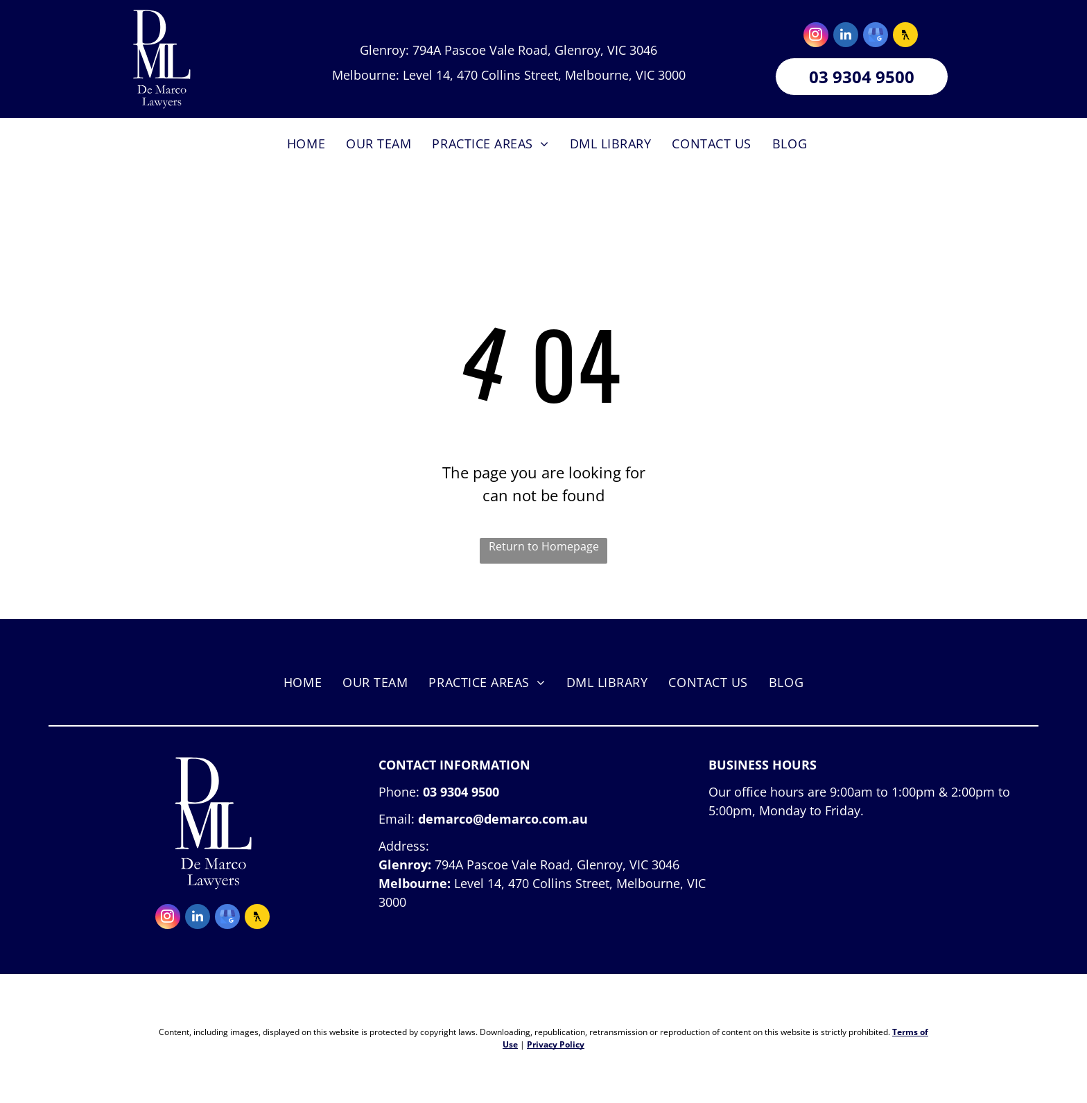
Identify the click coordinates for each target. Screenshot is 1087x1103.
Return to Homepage (544, 546)
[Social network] (905, 36)
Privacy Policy (555, 1044)
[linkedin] (845, 36)
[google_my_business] (875, 36)
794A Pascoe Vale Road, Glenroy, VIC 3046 (534, 50)
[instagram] (815, 36)
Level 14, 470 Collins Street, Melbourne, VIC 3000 (544, 75)
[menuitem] (306, 143)
